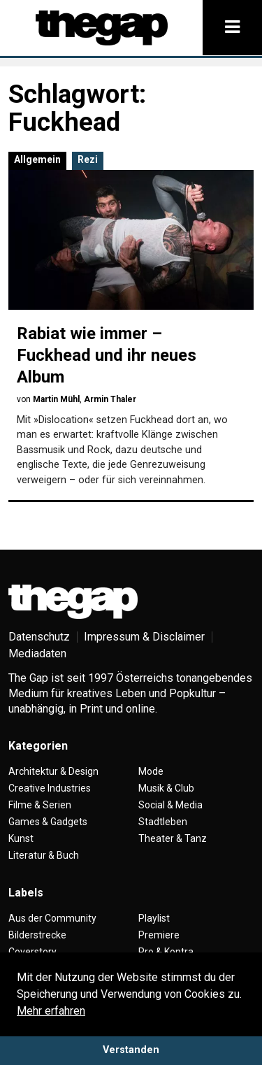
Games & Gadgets (47, 821)
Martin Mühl (56, 399)
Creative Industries (49, 788)
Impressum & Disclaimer (144, 636)
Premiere (159, 935)
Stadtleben (162, 821)
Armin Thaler (110, 399)
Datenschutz (39, 636)
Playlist (154, 918)
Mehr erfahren (51, 1010)
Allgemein (37, 159)
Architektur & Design (53, 771)
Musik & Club (166, 788)
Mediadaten (37, 653)
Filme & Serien (39, 804)
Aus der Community (52, 918)
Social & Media (170, 804)
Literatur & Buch (43, 855)
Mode (150, 771)
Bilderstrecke (37, 935)
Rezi (88, 159)
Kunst (21, 838)
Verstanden (131, 1050)
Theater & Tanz (172, 838)
